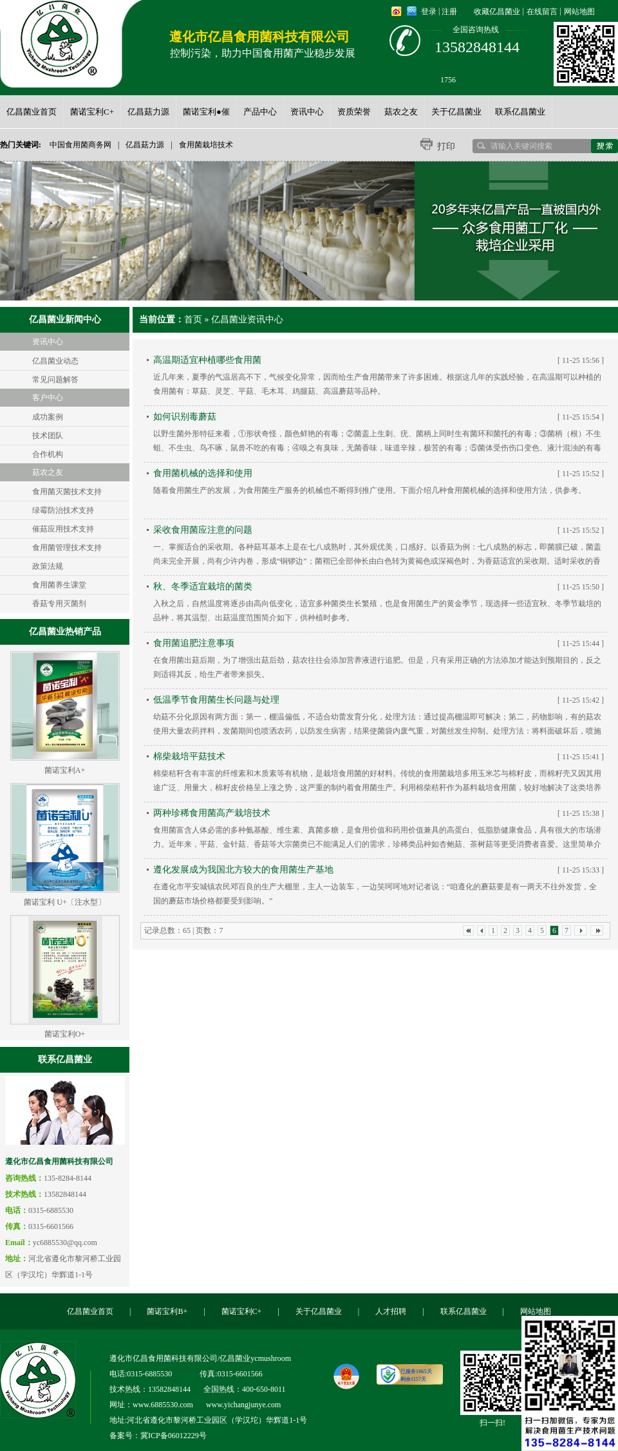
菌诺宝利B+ (167, 1311)
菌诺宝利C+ (241, 1311)
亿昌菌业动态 (55, 360)
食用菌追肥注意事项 (193, 643)
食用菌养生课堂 (59, 584)
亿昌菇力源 (145, 144)
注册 (449, 11)
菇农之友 (47, 472)
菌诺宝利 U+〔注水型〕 (64, 902)
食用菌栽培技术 (206, 144)
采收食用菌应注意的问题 (202, 530)
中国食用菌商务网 (80, 144)
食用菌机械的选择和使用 (202, 473)
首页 (193, 319)
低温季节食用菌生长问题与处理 (216, 700)
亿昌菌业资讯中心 (247, 319)
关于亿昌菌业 (318, 1311)
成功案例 (47, 416)
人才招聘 (390, 1311)
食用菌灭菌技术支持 (67, 491)
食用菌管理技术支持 (67, 547)
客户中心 (47, 397)
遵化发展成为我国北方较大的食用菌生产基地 (243, 869)
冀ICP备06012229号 (173, 1435)
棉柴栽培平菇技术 (189, 756)
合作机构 (47, 454)
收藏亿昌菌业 (497, 11)
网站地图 (579, 11)
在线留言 (542, 11)
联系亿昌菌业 (463, 1311)
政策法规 (47, 566)
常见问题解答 (55, 379)
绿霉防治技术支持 (63, 510)
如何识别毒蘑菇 (184, 416)
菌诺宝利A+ (64, 770)
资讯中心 (47, 341)
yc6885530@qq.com (65, 1242)
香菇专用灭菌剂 (59, 603)
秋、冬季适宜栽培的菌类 (202, 586)
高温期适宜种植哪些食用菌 (207, 360)
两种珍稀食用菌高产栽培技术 (211, 813)
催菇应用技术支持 (63, 528)
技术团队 (47, 435)
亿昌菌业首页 (90, 1311)
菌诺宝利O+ (64, 1034)
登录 (428, 11)
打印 (446, 146)
